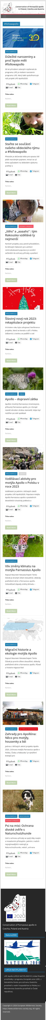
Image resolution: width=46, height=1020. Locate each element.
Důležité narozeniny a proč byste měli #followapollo (20, 60)
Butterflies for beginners (28, 729)
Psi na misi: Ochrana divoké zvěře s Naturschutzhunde (19, 829)
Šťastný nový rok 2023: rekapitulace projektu (21, 320)
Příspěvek (10, 84)
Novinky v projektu (26, 226)
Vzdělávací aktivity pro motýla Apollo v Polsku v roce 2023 (22, 482)
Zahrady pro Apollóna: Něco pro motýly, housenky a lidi (20, 737)
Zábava (22, 394)
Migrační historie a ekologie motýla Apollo (21, 651)
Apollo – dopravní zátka (21, 399)
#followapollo (11, 52)
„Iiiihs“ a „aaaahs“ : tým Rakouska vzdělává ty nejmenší (21, 235)
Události (22, 474)
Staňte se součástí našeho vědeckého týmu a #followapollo (22, 147)
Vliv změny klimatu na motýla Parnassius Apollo (23, 568)
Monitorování (24, 816)
